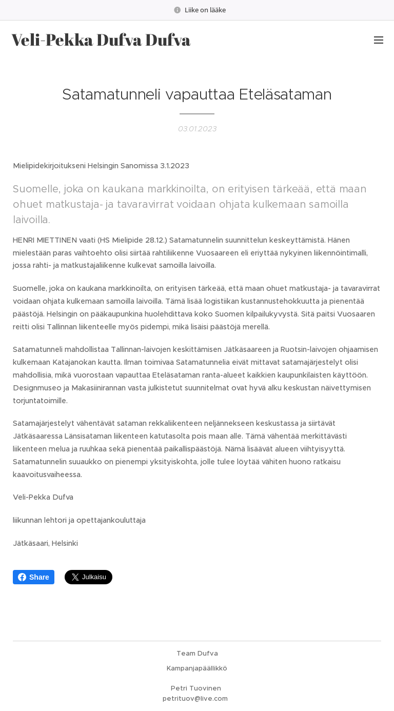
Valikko (378, 40)
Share (33, 577)
